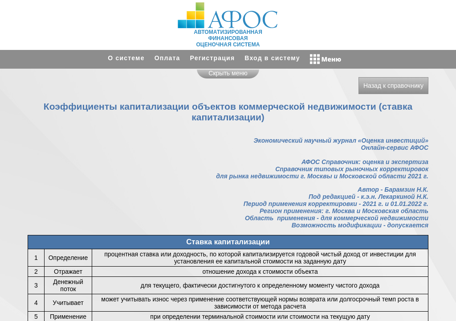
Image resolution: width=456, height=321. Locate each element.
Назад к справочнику (393, 85)
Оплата (167, 58)
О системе (126, 58)
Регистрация (212, 58)
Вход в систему (272, 58)
